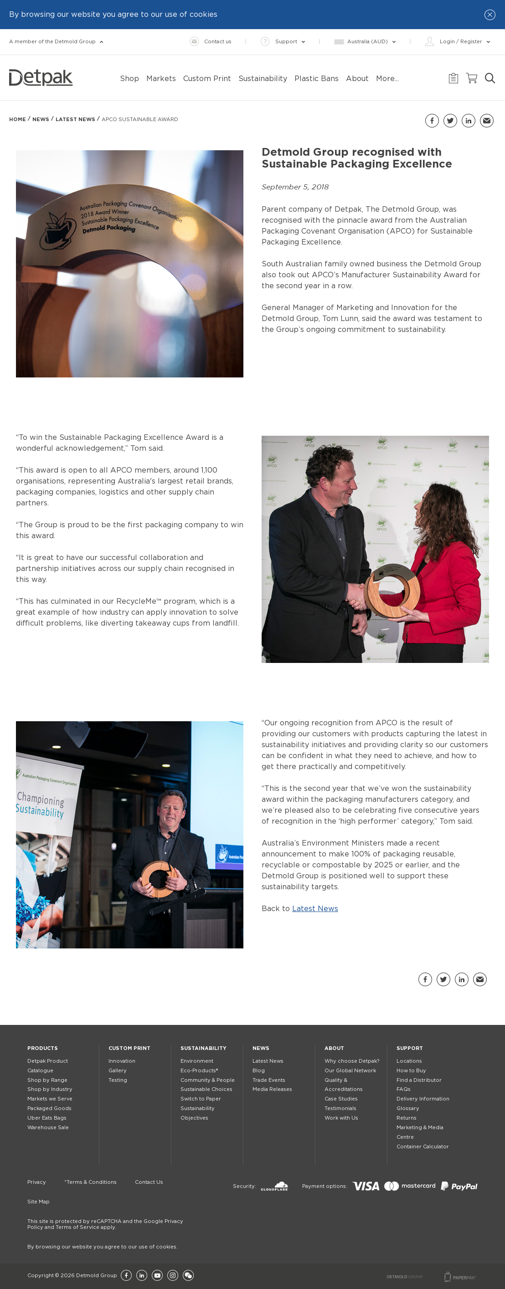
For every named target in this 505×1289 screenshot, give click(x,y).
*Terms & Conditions (90, 1182)
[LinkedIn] (141, 1276)
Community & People (207, 1080)
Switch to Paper (200, 1098)
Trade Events (268, 1080)
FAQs (404, 1089)
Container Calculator (423, 1146)
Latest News (75, 119)
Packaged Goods (49, 1108)
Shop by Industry (49, 1089)
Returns (407, 1118)
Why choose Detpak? (352, 1061)
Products (42, 1048)
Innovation (121, 1061)
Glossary (408, 1108)
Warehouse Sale (48, 1127)
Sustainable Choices (206, 1089)
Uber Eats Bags (47, 1118)
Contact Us (149, 1182)
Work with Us (341, 1118)
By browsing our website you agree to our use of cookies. (102, 1246)
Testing (117, 1080)
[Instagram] (172, 1276)
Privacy (36, 1182)
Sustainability (203, 1048)
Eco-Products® (199, 1070)
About (334, 1048)
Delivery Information (423, 1098)
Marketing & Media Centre (420, 1132)
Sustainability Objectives (197, 1113)
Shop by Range (47, 1080)
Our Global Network (350, 1070)
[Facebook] (126, 1276)
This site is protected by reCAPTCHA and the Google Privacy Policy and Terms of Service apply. (105, 1224)
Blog (258, 1070)
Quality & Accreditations (344, 1085)
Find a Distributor (419, 1080)
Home (17, 119)
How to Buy (411, 1070)
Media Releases (272, 1089)
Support (410, 1048)
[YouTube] (157, 1276)
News (40, 119)
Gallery (117, 1070)
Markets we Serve (49, 1098)
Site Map (38, 1201)
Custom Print (129, 1048)
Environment (196, 1061)
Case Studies (341, 1098)
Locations (409, 1061)
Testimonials (340, 1108)
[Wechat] (188, 1276)
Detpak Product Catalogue (47, 1066)
